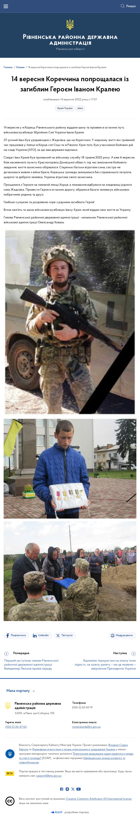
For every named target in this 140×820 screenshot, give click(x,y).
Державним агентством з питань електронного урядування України (73, 749)
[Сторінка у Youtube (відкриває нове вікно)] (78, 789)
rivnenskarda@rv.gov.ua (86, 727)
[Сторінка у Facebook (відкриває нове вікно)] (61, 789)
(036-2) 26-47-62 (16, 727)
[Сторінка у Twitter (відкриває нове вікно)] (73, 789)
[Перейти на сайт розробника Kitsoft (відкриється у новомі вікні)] (57, 812)
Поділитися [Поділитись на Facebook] (18, 635)
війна (80, 108)
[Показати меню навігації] (5, 6)
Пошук (131, 6)
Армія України (65, 108)
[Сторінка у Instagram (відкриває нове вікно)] (67, 789)
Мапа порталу (18, 691)
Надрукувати (124, 635)
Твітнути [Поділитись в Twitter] (67, 635)
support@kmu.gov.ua (48, 775)
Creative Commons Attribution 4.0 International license (98, 798)
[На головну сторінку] (70, 35)
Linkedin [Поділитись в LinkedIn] (43, 635)
